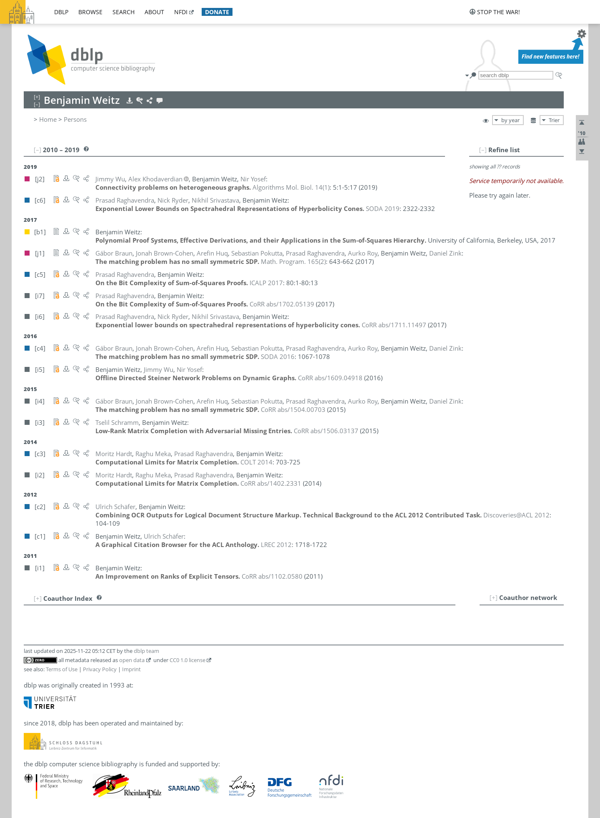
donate (217, 12)
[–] (483, 150)
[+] (494, 597)
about (154, 12)
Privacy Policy (100, 669)
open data (132, 660)
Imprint (131, 669)
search (123, 12)
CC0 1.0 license (187, 660)
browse (90, 12)
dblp (61, 12)
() (291, 187)
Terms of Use (62, 669)
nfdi (181, 12)
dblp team (146, 651)
